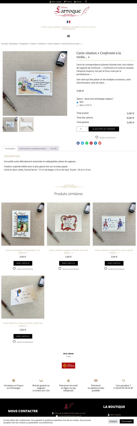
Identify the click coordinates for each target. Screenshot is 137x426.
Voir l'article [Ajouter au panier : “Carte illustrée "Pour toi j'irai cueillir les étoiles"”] (22, 336)
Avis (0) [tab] (53, 148)
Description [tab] (10, 148)
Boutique (14, 43)
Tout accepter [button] (126, 421)
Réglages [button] (113, 421)
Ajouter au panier (104, 129)
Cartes (33, 43)
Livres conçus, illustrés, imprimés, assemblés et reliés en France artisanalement (68, 28)
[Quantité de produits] (82, 129)
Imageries (24, 43)
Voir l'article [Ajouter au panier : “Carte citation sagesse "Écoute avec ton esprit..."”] (68, 263)
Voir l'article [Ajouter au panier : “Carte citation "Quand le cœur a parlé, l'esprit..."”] (114, 263)
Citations (42, 43)
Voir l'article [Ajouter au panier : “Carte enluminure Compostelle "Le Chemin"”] (22, 263)
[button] (86, 1)
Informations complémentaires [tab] (32, 148)
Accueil (4, 43)
